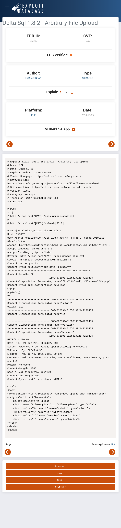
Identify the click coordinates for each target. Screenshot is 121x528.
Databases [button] (60, 466)
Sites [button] (59, 480)
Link (113, 444)
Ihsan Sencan (33, 78)
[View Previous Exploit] (9, 144)
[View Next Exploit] (111, 144)
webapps (87, 78)
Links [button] (59, 473)
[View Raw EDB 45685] (72, 92)
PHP (33, 115)
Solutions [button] (59, 487)
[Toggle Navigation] (8, 8)
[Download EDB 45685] (61, 92)
